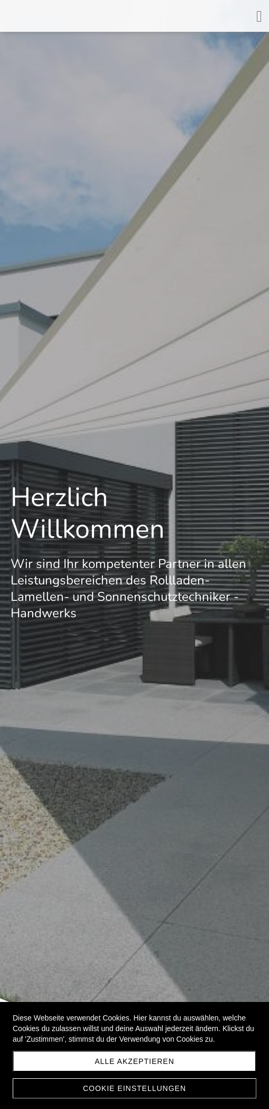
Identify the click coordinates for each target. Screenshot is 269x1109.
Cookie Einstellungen (134, 1088)
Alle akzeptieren (134, 1061)
